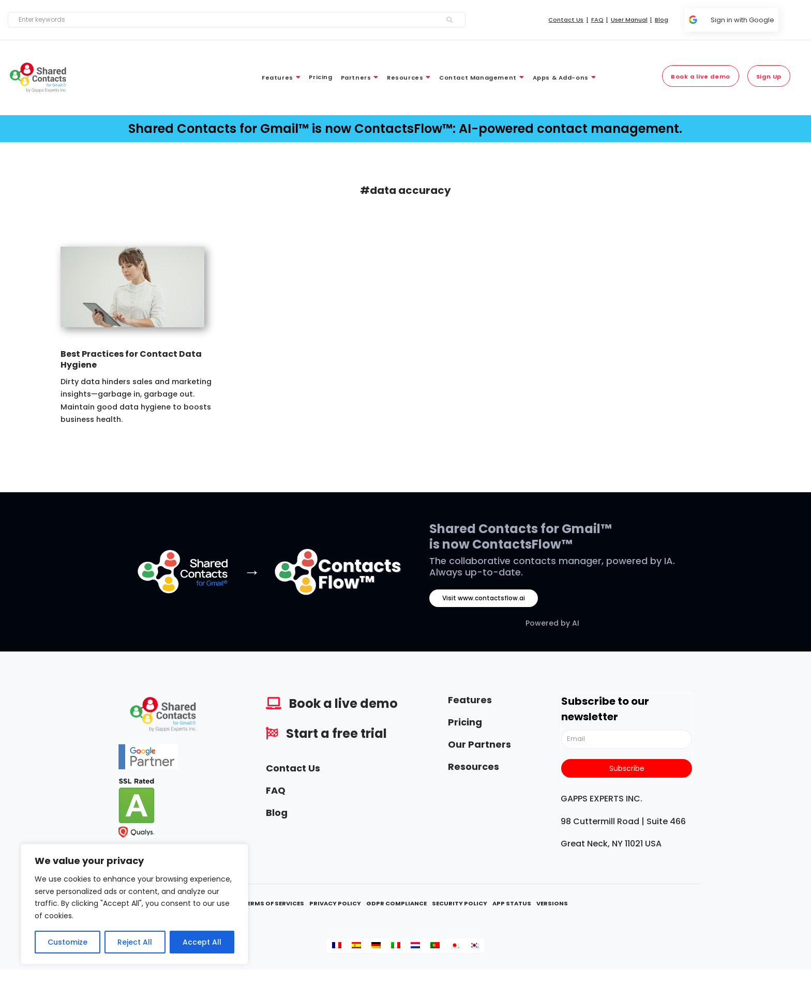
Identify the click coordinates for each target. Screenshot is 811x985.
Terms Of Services (273, 903)
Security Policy (459, 903)
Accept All (202, 942)
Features (470, 699)
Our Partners (479, 744)
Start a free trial (336, 733)
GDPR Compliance (396, 903)
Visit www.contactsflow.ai (483, 598)
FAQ (276, 790)
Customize (67, 942)
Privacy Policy (335, 903)
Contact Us (293, 768)
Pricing (465, 722)
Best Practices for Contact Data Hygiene (131, 359)
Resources (473, 766)
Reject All (134, 942)
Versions (552, 903)
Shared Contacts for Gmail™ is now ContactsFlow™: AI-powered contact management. (405, 128)
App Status (511, 903)
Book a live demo (343, 703)
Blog (277, 812)
